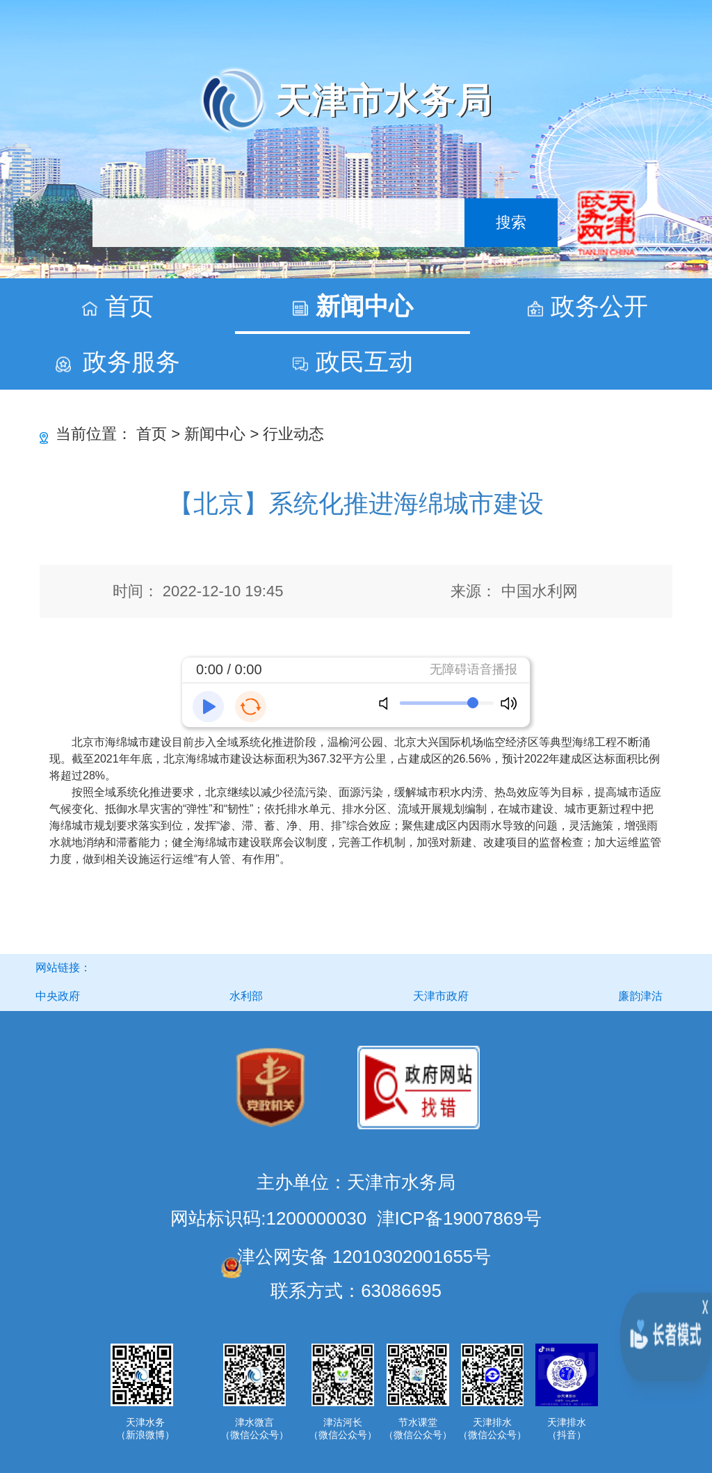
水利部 (246, 996)
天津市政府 (441, 996)
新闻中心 (364, 305)
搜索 (511, 222)
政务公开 (599, 305)
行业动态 (293, 434)
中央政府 (57, 996)
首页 (129, 305)
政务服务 (131, 361)
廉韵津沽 (640, 996)
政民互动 (364, 361)
